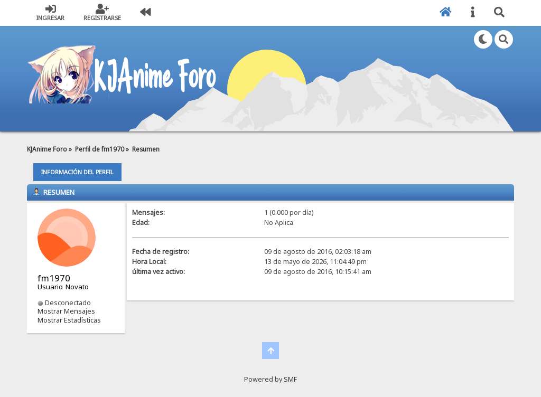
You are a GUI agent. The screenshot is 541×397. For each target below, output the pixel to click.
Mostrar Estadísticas (69, 320)
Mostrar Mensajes (66, 311)
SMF (290, 379)
